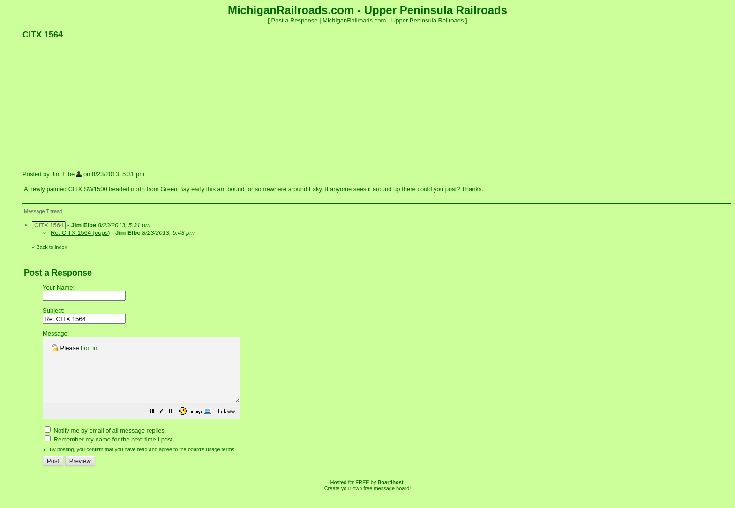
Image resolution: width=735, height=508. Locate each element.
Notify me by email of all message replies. (105, 443)
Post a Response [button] (294, 20)
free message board (386, 501)
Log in (89, 347)
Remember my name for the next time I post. (109, 452)
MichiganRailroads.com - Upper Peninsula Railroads (393, 20)
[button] (175, 425)
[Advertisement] (92, 104)
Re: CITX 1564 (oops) (80, 232)
